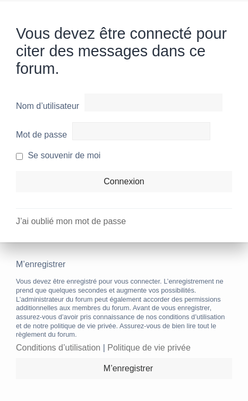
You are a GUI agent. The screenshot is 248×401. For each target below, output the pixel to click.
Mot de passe (41, 134)
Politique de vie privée (149, 347)
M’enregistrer (128, 368)
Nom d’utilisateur (47, 105)
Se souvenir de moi (58, 155)
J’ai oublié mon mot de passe (71, 221)
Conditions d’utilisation (58, 347)
